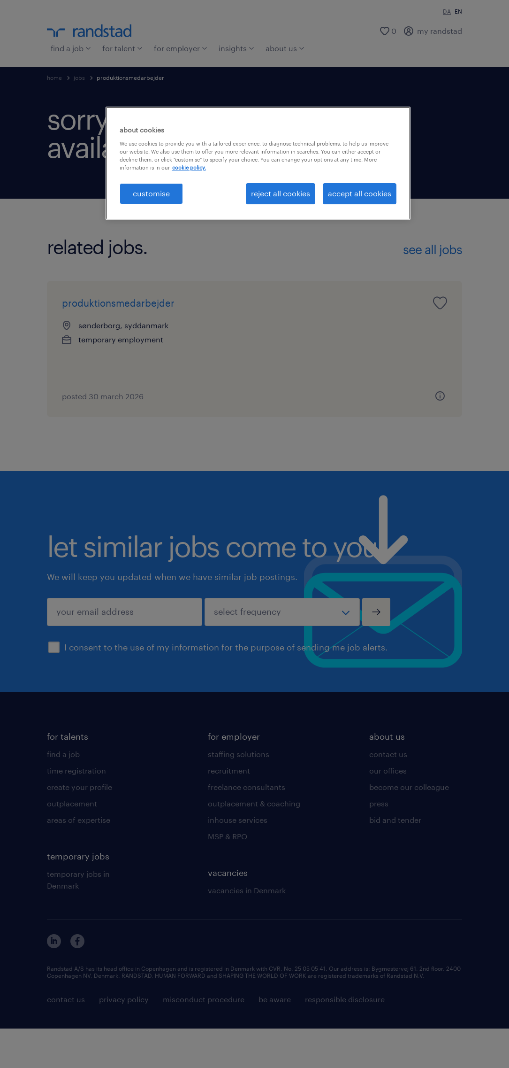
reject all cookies (280, 193)
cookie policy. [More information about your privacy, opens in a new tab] (189, 167)
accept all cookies (359, 193)
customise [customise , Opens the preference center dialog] (151, 193)
